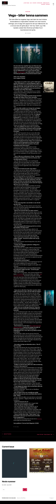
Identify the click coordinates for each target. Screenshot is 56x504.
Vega (18, 430)
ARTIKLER (43, 5)
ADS (31, 3)
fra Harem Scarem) (24, 279)
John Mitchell (20, 277)
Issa (15, 430)
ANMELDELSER (46, 3)
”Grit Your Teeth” (21, 74)
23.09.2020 (28, 34)
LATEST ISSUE (26, 3)
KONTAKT (48, 5)
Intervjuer (28, 13)
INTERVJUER (39, 3)
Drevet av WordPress (22, 501)
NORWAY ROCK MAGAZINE (11, 501)
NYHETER (34, 3)
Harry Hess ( (17, 279)
